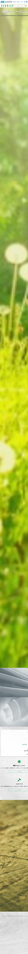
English (18, 1)
